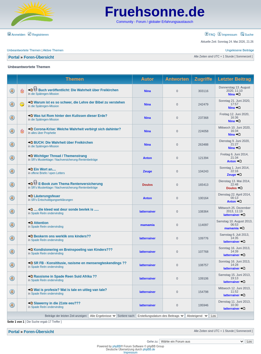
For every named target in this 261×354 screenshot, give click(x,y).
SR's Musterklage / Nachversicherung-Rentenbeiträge (64, 159)
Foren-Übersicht (39, 57)
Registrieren (38, 34)
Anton (147, 158)
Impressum (227, 34)
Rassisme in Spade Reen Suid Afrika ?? (65, 276)
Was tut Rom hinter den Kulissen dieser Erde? (70, 116)
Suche (247, 34)
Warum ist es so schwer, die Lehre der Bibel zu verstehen (79, 102)
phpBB (116, 346)
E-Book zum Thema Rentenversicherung (70, 184)
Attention (41, 223)
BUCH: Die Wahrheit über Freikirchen (63, 143)
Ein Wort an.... (45, 169)
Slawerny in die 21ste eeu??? (57, 303)
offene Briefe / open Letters (48, 173)
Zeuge (147, 171)
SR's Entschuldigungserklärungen (52, 199)
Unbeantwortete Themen (24, 50)
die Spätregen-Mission (45, 93)
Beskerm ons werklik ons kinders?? (62, 236)
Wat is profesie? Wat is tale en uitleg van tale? (70, 290)
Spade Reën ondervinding (47, 213)
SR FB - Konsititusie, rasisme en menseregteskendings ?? (80, 263)
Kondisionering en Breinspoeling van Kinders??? (73, 250)
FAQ (210, 34)
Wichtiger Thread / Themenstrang (60, 156)
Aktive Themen (53, 50)
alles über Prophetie (43, 132)
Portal (14, 57)
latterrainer (147, 211)
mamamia (148, 225)
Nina (147, 91)
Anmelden (16, 34)
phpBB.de (149, 349)
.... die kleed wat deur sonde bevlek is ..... (66, 209)
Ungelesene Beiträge (239, 50)
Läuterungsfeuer (47, 196)
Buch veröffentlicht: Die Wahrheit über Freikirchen (78, 90)
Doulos (147, 184)
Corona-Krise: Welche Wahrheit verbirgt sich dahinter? (77, 129)
